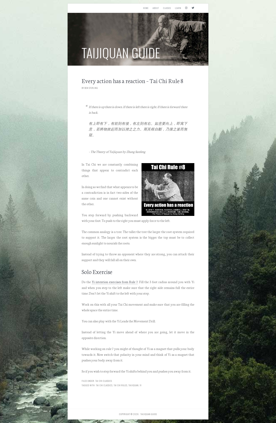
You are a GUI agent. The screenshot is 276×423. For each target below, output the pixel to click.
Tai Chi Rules (120, 385)
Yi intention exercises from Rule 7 (115, 281)
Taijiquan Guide (121, 52)
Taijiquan (133, 385)
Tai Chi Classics (103, 380)
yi (141, 385)
